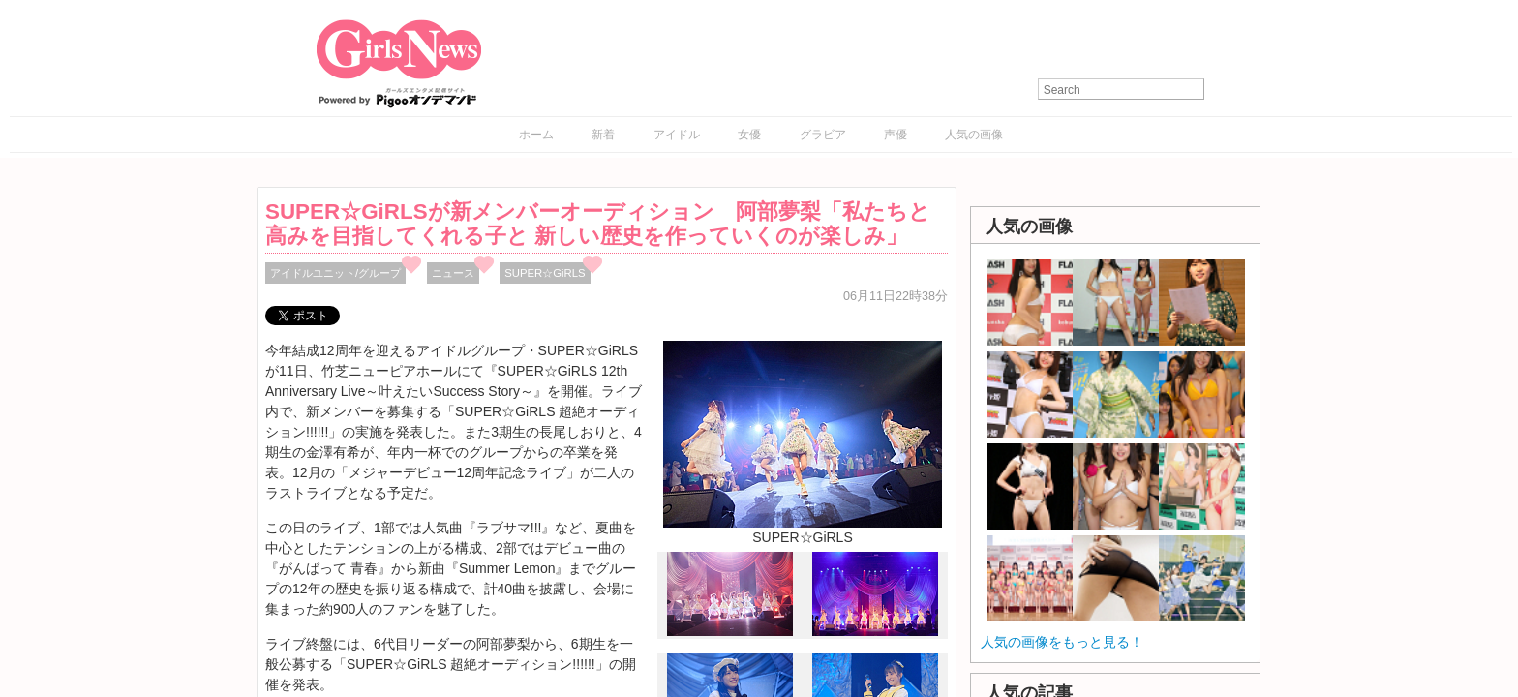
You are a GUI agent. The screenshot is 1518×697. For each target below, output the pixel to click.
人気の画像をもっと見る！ (1062, 642)
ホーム (536, 134)
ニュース (453, 273)
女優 (749, 134)
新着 (603, 134)
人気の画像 (974, 134)
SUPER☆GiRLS (544, 273)
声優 (895, 134)
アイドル (676, 134)
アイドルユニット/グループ (335, 273)
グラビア (823, 134)
